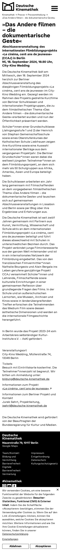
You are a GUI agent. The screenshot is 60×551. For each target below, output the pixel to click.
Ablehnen (15, 546)
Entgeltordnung (40, 456)
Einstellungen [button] (10, 539)
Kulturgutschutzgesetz (44, 463)
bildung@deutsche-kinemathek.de (25, 379)
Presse (21, 15)
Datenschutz (38, 460)
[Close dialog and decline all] (57, 489)
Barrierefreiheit (11, 463)
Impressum (37, 453)
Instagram (5, 487)
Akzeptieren (43, 546)
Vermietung (9, 474)
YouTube (10, 487)
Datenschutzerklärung (15, 534)
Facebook (15, 487)
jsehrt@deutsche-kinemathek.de (24, 405)
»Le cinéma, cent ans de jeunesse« (25, 388)
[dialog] (30, 519)
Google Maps (10, 446)
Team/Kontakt (10, 453)
